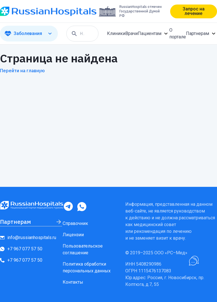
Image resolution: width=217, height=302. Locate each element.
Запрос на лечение (194, 11)
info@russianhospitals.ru (28, 237)
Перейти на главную (22, 70)
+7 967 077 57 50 (21, 248)
